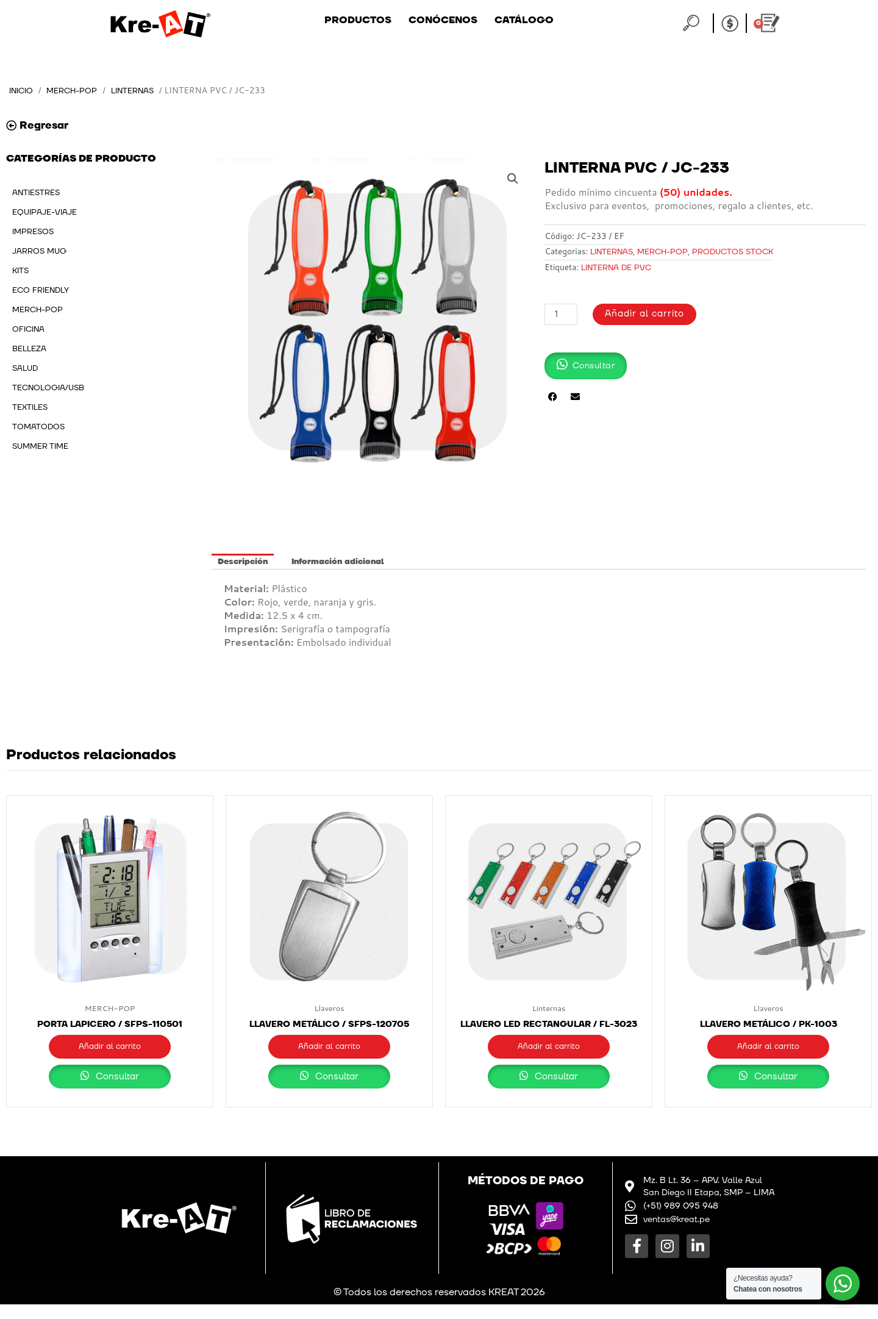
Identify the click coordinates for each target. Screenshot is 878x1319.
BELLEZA (29, 348)
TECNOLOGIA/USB (48, 387)
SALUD (25, 368)
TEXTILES (30, 407)
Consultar (110, 1091)
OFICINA (28, 329)
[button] (512, 179)
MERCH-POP (76, 90)
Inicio (22, 90)
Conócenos (443, 20)
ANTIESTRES (36, 192)
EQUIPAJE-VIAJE (44, 212)
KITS (20, 270)
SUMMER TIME (40, 446)
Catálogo (524, 20)
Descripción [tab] (243, 561)
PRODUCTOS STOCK (732, 251)
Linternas (141, 90)
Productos (357, 20)
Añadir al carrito (645, 313)
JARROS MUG (39, 251)
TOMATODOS (38, 426)
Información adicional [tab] (337, 561)
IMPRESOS (33, 231)
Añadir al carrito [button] (110, 1048)
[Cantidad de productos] (560, 313)
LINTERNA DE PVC (616, 267)
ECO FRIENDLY (40, 290)
